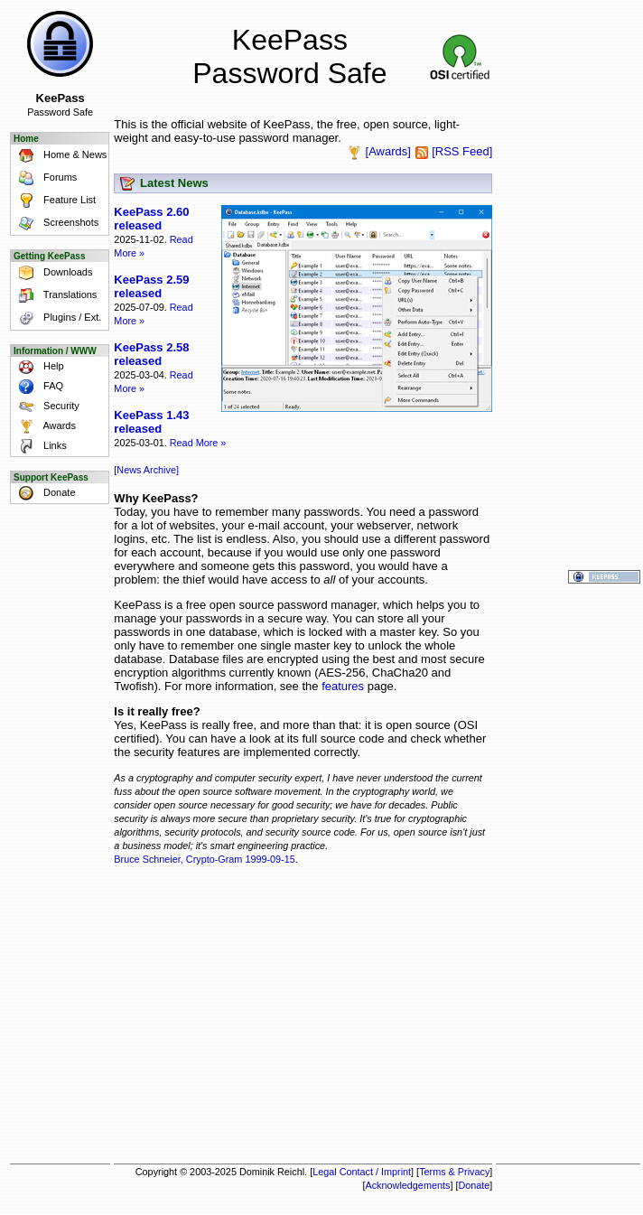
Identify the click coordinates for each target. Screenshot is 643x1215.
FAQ (38, 387)
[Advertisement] (303, 1017)
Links (40, 446)
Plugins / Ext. (57, 318)
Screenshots (55, 223)
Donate (44, 493)
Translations (55, 295)
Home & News (60, 155)
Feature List (54, 201)
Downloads (52, 273)
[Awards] (388, 151)
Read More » (198, 442)
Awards (44, 426)
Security (46, 406)
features (343, 686)
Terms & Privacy (454, 1171)
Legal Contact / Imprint (361, 1171)
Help (38, 367)
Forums (45, 178)
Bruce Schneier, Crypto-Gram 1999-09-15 (204, 859)
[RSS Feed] (462, 151)
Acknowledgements (407, 1185)
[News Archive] (146, 469)
